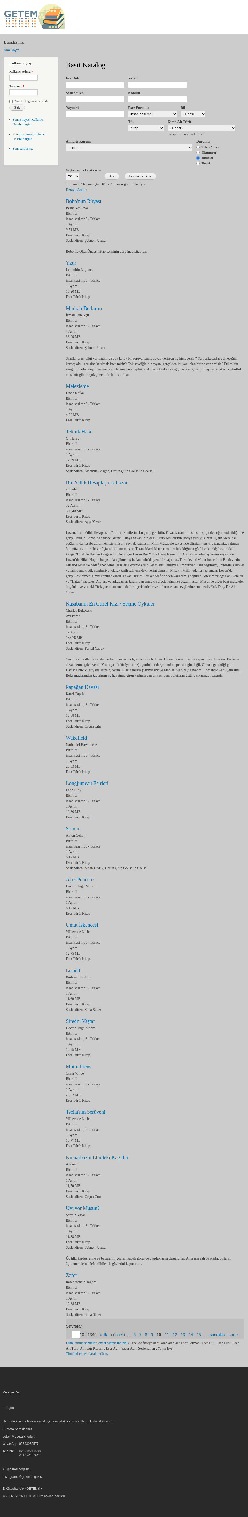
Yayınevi (72, 108)
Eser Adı (72, 78)
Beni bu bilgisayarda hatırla (31, 101)
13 (183, 1335)
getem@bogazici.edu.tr (19, 1436)
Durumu (203, 141)
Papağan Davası (82, 687)
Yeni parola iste (23, 148)
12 (175, 1335)
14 (191, 1335)
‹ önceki (118, 1335)
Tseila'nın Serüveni (85, 1112)
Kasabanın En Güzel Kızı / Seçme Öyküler (110, 604)
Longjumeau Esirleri (87, 783)
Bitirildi (207, 158)
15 (199, 1335)
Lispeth (73, 970)
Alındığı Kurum (78, 141)
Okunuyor (209, 152)
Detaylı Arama (76, 190)
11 (167, 1335)
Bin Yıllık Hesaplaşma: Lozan (97, 482)
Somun (73, 829)
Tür (131, 122)
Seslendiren (75, 93)
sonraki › (217, 1335)
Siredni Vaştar (80, 1021)
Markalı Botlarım (84, 308)
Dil (183, 108)
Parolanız (16, 86)
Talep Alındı (210, 147)
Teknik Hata (78, 431)
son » (233, 1335)
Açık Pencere (80, 879)
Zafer (71, 1275)
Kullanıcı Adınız (21, 72)
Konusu (134, 93)
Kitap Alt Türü (179, 122)
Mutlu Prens (78, 1066)
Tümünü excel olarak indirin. (87, 1354)
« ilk (103, 1335)
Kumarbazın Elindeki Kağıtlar (97, 1157)
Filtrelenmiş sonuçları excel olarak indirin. (96, 1343)
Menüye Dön (12, 1392)
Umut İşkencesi (82, 925)
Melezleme (77, 386)
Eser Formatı (138, 108)
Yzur (71, 263)
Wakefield (76, 738)
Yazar (132, 78)
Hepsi (206, 163)
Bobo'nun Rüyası (84, 201)
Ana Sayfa (11, 50)
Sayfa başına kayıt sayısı (83, 170)
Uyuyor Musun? (83, 1208)
